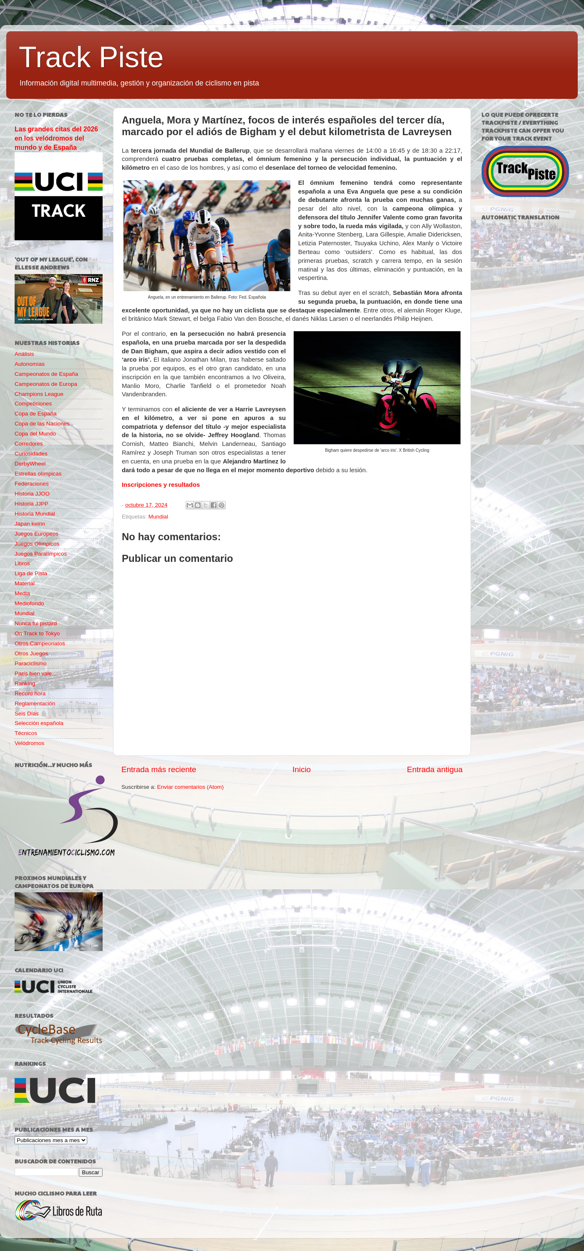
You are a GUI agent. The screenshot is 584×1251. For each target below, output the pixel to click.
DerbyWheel (30, 464)
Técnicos (26, 733)
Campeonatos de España (46, 374)
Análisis (24, 354)
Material (25, 583)
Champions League (39, 394)
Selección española (39, 723)
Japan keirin (30, 524)
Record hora (30, 693)
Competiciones (33, 403)
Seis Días (27, 713)
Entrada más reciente (158, 769)
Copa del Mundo (35, 433)
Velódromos (29, 743)
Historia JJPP (31, 504)
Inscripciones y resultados (161, 484)
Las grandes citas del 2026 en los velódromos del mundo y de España (56, 138)
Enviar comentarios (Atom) (190, 787)
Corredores (29, 443)
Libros (22, 563)
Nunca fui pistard (36, 623)
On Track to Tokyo (37, 633)
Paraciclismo (31, 663)
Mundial (158, 516)
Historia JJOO (32, 494)
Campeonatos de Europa (46, 384)
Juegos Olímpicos (37, 544)
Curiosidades (31, 454)
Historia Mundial (35, 514)
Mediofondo (29, 603)
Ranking (25, 683)
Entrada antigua (435, 769)
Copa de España (36, 413)
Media (22, 593)
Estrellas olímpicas (38, 474)
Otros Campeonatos (40, 643)
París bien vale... (36, 673)
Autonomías (30, 364)
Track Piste (91, 57)
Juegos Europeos (36, 534)
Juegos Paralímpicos (41, 554)
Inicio (301, 769)
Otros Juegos (31, 653)
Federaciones (32, 484)
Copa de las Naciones (42, 423)
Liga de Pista (31, 573)
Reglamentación (35, 703)
